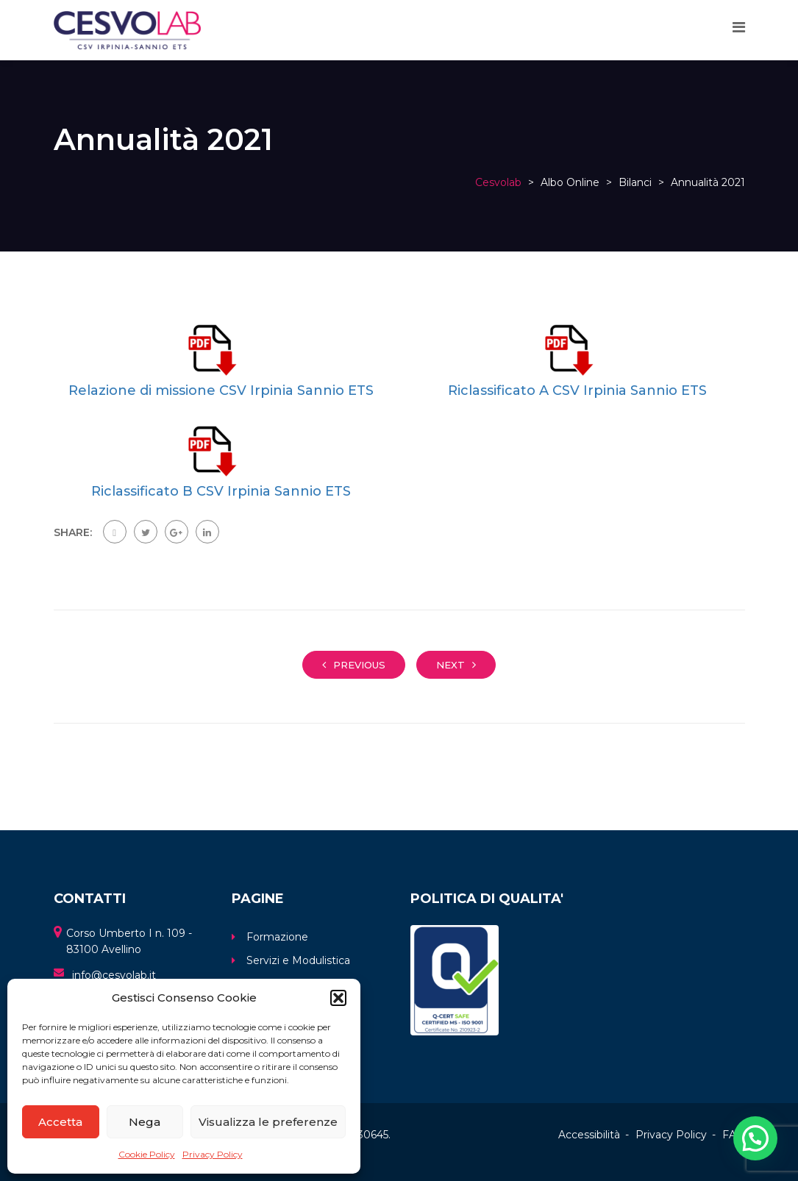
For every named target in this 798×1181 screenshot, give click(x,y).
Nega (144, 1122)
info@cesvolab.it (114, 975)
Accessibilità (589, 1134)
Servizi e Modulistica (298, 960)
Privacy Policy (212, 1154)
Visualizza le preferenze (268, 1122)
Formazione (277, 936)
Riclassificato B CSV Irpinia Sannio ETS (221, 491)
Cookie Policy (146, 1154)
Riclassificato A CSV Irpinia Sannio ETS (577, 390)
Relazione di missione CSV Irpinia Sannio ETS (221, 390)
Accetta (60, 1122)
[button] (338, 998)
